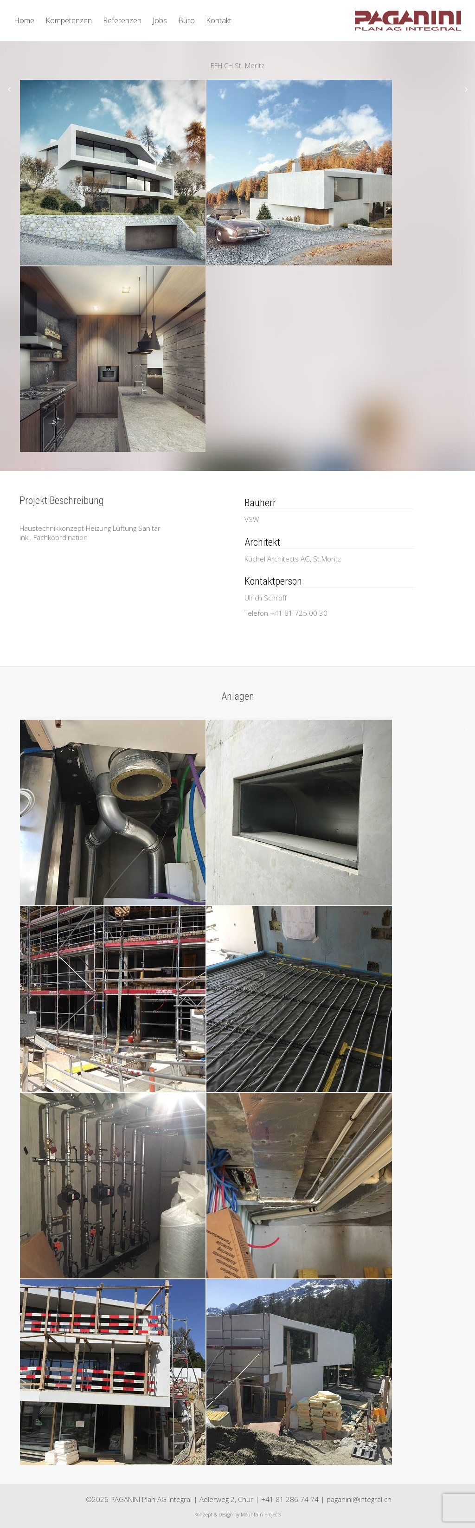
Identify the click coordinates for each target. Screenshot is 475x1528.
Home (24, 20)
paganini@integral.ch (359, 1499)
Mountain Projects (261, 1514)
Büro (186, 20)
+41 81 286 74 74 (290, 1499)
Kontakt (218, 20)
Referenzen (122, 20)
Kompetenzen (68, 20)
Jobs (160, 20)
